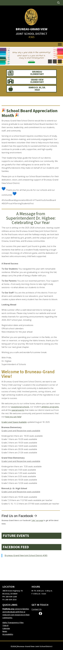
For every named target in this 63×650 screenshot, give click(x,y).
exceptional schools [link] (20, 406)
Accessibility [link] (7, 634)
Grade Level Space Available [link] (14, 422)
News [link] (4, 631)
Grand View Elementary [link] (37, 81)
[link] (58, 3)
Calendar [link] (6, 628)
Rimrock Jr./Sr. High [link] (37, 88)
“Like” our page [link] (37, 521)
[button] (50, 61)
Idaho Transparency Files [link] (13, 622)
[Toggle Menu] (60, 44)
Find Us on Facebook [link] (17, 516)
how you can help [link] (13, 416)
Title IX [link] (5, 625)
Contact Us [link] (37, 609)
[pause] (60, 61)
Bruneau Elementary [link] (37, 73)
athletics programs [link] (50, 406)
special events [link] (17, 410)
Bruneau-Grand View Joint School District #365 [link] (26, 555)
